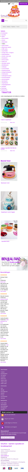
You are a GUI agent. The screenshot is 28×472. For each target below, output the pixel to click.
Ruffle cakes (5, 49)
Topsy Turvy (4, 382)
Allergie (2, 390)
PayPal (16, 468)
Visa (22, 468)
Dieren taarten (5, 38)
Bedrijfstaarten (5, 65)
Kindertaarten (5, 74)
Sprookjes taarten (6, 63)
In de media (3, 403)
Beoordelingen (4, 406)
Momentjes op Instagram (10, 427)
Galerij (8, 26)
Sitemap (3, 398)
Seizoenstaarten (5, 79)
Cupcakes (3, 34)
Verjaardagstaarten (6, 84)
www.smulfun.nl (5, 455)
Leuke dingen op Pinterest (10, 422)
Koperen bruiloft (4, 299)
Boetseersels (4, 90)
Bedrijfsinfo (4, 400)
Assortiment (4, 369)
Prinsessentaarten (6, 77)
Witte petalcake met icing (4, 321)
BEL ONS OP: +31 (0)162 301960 (8, 1)
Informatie (3, 386)
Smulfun (6, 16)
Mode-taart (3, 281)
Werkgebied (3, 408)
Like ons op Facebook (9, 414)
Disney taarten (5, 59)
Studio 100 (4, 61)
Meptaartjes (4, 42)
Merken (2, 393)
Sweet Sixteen (5, 45)
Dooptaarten (5, 58)
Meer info (12, 122)
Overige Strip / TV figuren (8, 52)
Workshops (3, 88)
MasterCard (10, 468)
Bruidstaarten (4, 33)
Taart (7, 345)
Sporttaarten (5, 81)
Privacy (2, 395)
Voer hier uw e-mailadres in (7, 437)
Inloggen (19, 1)
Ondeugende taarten (6, 75)
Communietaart (5, 68)
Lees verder (3, 291)
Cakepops (4, 66)
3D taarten (3, 375)
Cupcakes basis (5, 241)
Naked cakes (4, 380)
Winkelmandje (23, 3)
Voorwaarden (4, 396)
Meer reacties (5, 363)
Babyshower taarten (6, 47)
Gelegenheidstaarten (6, 72)
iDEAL (4, 468)
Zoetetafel (3, 86)
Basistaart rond (5, 183)
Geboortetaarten (5, 54)
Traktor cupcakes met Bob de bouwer (8, 148)
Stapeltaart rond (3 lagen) (8, 212)
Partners (3, 409)
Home (4, 26)
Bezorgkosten (4, 391)
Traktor (3, 43)
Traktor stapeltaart (6, 119)
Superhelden (5, 50)
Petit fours (3, 378)
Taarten (13, 26)
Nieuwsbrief (3, 404)
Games (3, 40)
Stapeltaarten (5, 82)
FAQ (2, 388)
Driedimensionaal (6, 70)
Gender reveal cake (6, 56)
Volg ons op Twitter (9, 418)
